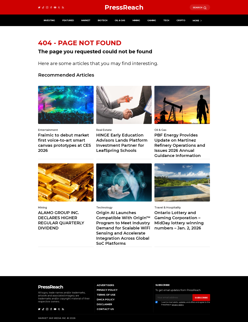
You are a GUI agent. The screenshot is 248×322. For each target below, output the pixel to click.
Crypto (180, 20)
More (196, 20)
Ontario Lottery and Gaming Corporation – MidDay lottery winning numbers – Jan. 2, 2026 (179, 220)
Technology (104, 207)
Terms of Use (106, 294)
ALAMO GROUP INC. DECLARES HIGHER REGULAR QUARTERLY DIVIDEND (61, 220)
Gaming (151, 20)
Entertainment (48, 130)
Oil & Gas (120, 20)
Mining (136, 20)
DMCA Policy (106, 299)
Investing (49, 20)
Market (85, 20)
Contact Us (105, 309)
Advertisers (105, 285)
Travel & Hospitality (167, 207)
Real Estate (104, 130)
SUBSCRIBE (201, 297)
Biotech (102, 20)
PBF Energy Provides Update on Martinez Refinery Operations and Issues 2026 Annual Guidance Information (179, 145)
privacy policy (178, 305)
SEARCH (200, 8)
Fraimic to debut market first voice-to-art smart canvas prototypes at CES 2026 (64, 143)
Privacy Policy (107, 289)
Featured (68, 20)
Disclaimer (104, 304)
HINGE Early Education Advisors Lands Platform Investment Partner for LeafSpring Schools (121, 143)
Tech (166, 20)
